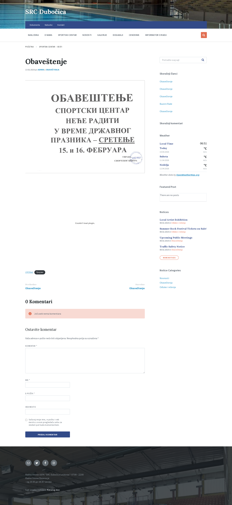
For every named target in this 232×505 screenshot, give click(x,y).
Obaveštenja (52, 69)
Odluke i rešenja (178, 222)
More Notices (169, 258)
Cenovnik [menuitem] (134, 35)
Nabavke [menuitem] (49, 25)
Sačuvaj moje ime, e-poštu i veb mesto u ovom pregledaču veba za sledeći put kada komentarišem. (45, 422)
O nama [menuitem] (48, 35)
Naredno (140, 284)
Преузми (39, 272)
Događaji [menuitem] (118, 35)
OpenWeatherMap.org (187, 174)
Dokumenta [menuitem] (35, 25)
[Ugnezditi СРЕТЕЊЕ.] (85, 223)
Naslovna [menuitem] (33, 35)
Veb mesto (30, 407)
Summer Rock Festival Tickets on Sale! (183, 228)
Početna (29, 46)
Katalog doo (53, 489)
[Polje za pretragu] (183, 60)
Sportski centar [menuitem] (67, 35)
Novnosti (164, 278)
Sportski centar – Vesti (50, 46)
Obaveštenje (33, 288)
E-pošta (30, 393)
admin (41, 69)
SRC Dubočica (49, 11)
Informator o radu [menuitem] (156, 35)
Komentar (31, 346)
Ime (27, 380)
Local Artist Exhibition (174, 219)
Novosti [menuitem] (87, 35)
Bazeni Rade (166, 103)
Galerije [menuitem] (102, 35)
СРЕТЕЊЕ (29, 272)
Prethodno (30, 284)
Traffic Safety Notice (172, 246)
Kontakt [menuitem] (60, 25)
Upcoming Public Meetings (176, 237)
